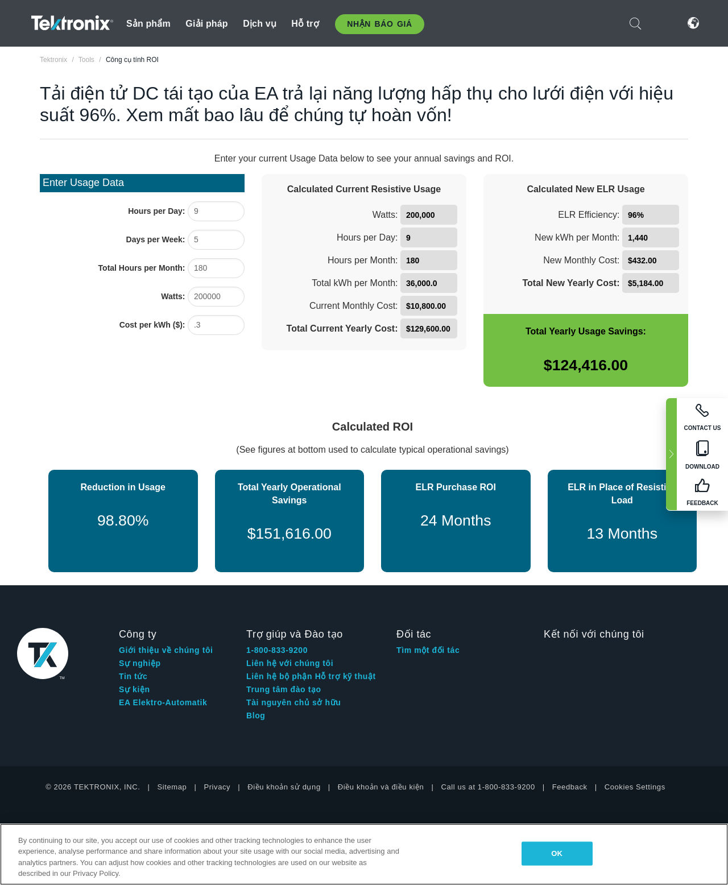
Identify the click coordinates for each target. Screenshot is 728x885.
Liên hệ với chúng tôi (289, 663)
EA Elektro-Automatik (163, 702)
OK (556, 853)
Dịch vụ (259, 23)
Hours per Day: (156, 211)
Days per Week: (155, 239)
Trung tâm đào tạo (283, 689)
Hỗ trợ (305, 23)
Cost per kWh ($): (152, 324)
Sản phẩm (148, 23)
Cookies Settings (635, 787)
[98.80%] (123, 521)
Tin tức (133, 676)
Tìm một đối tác (428, 650)
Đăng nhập (664, 23)
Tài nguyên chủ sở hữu (293, 702)
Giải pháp (206, 23)
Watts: (173, 296)
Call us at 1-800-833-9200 (488, 787)
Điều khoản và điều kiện (381, 787)
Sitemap (172, 787)
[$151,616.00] (289, 534)
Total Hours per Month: (141, 267)
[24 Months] (455, 521)
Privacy (217, 787)
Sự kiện (134, 689)
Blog (256, 715)
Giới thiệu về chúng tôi (166, 650)
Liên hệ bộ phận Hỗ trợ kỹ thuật (311, 676)
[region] (364, 854)
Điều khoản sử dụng (284, 787)
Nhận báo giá (379, 23)
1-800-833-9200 (277, 650)
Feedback (570, 787)
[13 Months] (622, 534)
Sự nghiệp (140, 663)
